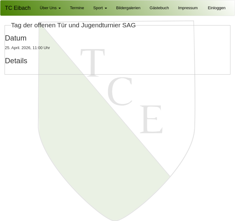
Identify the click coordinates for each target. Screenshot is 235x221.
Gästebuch (159, 8)
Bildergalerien (128, 8)
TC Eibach (18, 8)
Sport (100, 8)
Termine (77, 8)
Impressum (188, 8)
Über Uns (50, 8)
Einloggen (217, 8)
